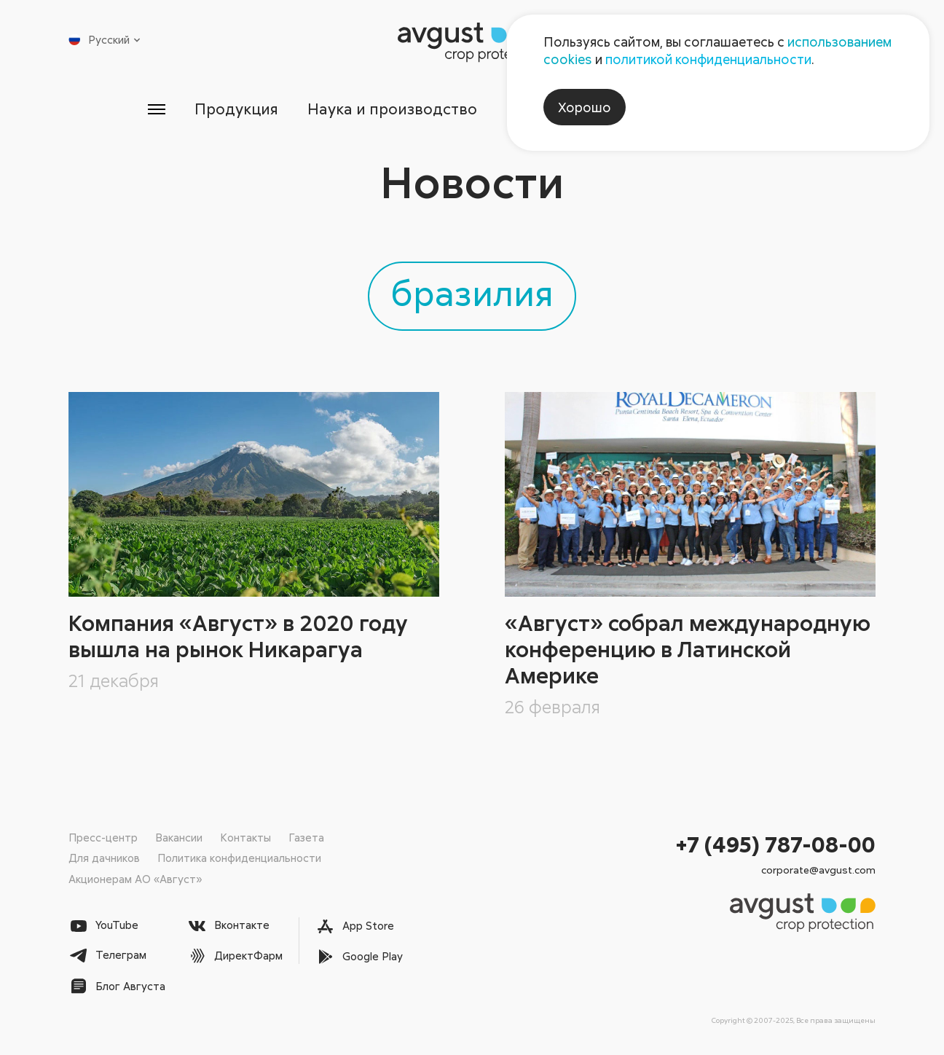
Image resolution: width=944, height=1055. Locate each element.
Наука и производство (392, 108)
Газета (306, 837)
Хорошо (584, 107)
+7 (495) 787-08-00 (776, 844)
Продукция (236, 108)
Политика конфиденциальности (239, 857)
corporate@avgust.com (818, 869)
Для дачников (104, 857)
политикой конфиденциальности (708, 59)
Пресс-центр (103, 837)
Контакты (245, 837)
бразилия (472, 292)
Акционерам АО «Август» (135, 878)
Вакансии (178, 837)
